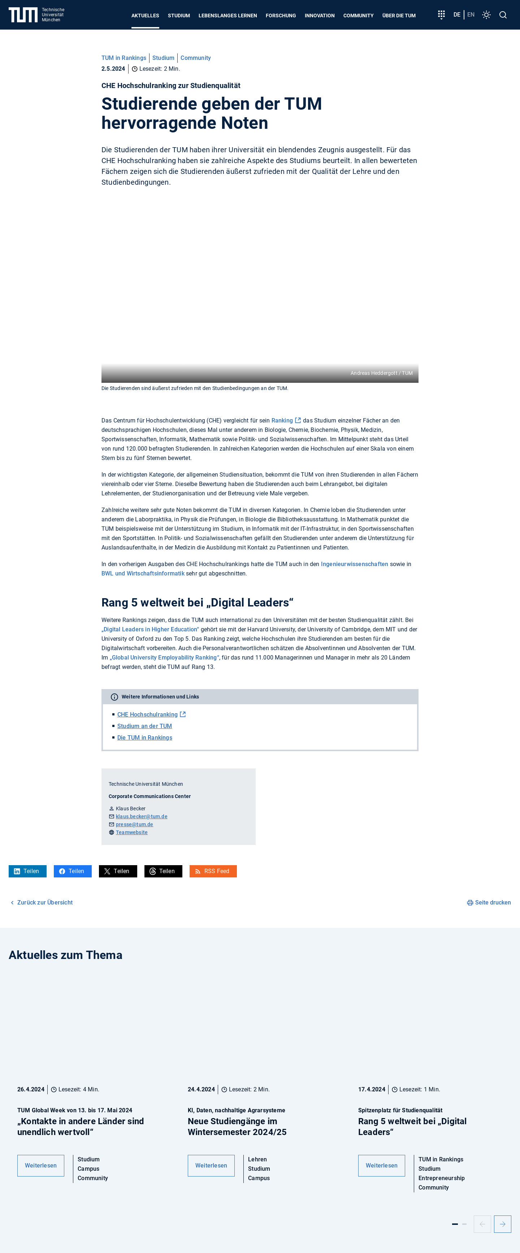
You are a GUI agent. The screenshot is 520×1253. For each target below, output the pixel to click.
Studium (179, 15)
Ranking (282, 420)
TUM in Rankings (123, 57)
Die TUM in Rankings (144, 737)
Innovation (320, 15)
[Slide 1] (455, 1224)
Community (358, 15)
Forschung (281, 15)
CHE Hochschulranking (147, 714)
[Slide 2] (464, 1224)
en (470, 14)
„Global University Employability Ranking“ (164, 657)
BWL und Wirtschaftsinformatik (143, 573)
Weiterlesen (41, 1165)
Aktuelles (145, 15)
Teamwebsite (132, 832)
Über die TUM (399, 15)
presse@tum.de (134, 824)
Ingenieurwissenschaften (355, 564)
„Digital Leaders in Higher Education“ (150, 629)
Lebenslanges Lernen (228, 15)
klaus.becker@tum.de (142, 816)
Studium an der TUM (144, 726)
